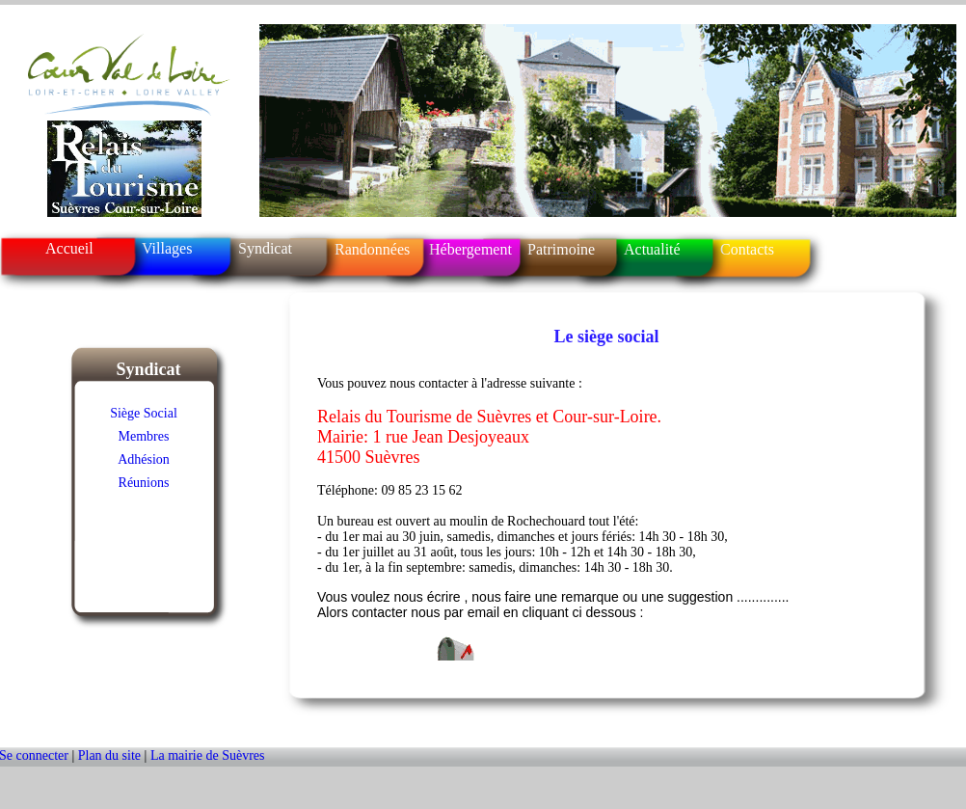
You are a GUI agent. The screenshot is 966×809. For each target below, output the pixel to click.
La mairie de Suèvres (207, 755)
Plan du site (111, 755)
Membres (144, 436)
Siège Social (143, 413)
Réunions (144, 482)
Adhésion (144, 459)
